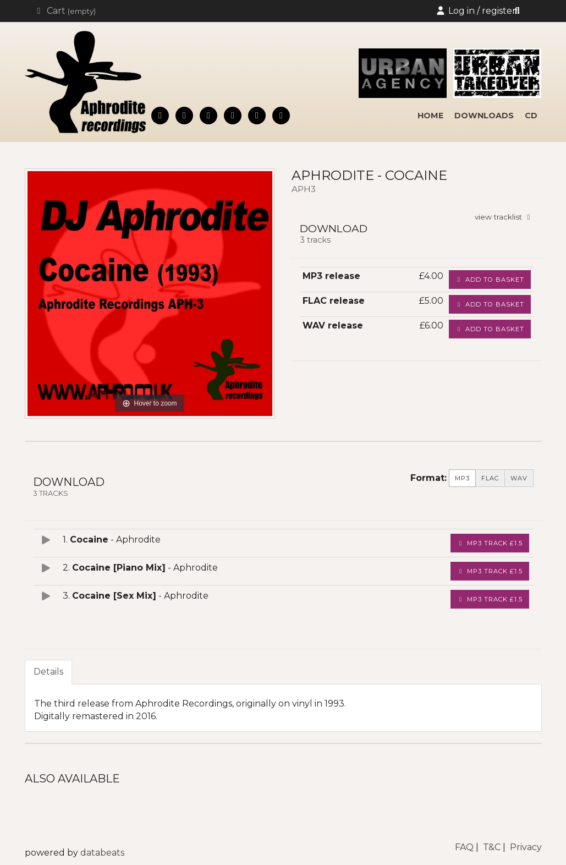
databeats (102, 852)
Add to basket (489, 279)
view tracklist (504, 216)
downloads (484, 116)
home (430, 116)
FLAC (490, 478)
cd (531, 116)
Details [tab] (48, 671)
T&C (492, 847)
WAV (518, 478)
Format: (428, 478)
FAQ (464, 847)
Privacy (526, 847)
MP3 (462, 478)
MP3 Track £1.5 (490, 543)
